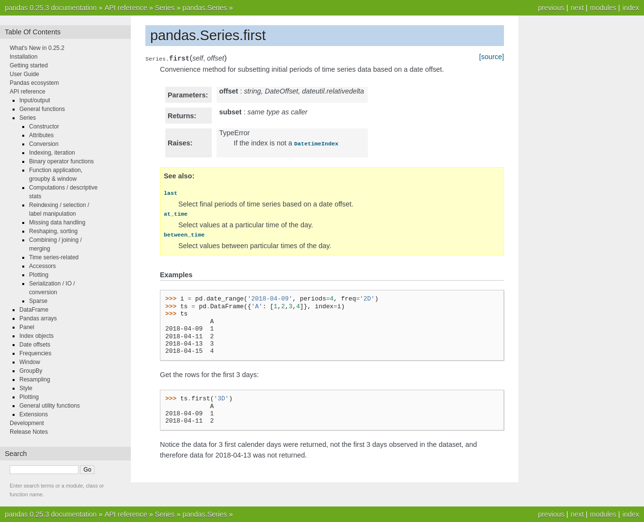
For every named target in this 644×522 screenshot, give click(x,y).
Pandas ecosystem (34, 82)
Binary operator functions (61, 161)
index (631, 8)
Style (25, 388)
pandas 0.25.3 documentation (51, 8)
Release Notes (29, 431)
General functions (42, 109)
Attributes (41, 135)
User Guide (24, 74)
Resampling (34, 379)
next (576, 8)
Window (29, 362)
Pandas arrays (38, 318)
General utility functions (49, 405)
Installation (23, 56)
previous (551, 8)
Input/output (34, 100)
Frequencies (35, 353)
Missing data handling (57, 222)
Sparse (38, 301)
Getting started (29, 65)
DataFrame (33, 309)
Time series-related (54, 257)
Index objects (36, 335)
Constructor (44, 126)
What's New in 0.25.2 (37, 48)
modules (603, 8)
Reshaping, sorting (53, 231)
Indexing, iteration (52, 152)
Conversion (44, 144)
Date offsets (34, 344)
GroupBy (30, 370)
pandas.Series (204, 8)
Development (27, 423)
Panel (26, 327)
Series (165, 8)
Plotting (38, 274)
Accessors (42, 266)
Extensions (33, 414)
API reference (126, 8)
